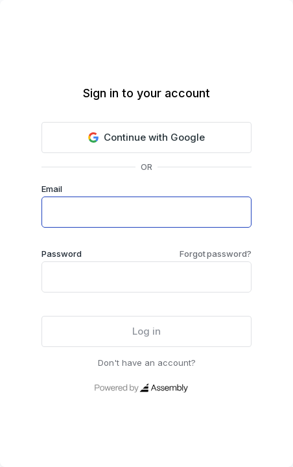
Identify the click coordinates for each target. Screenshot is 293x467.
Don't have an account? (147, 362)
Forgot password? (216, 253)
